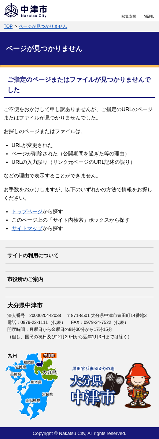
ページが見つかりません (43, 26)
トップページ (27, 211)
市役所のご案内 (25, 279)
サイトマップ (27, 228)
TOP (8, 26)
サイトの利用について (33, 255)
